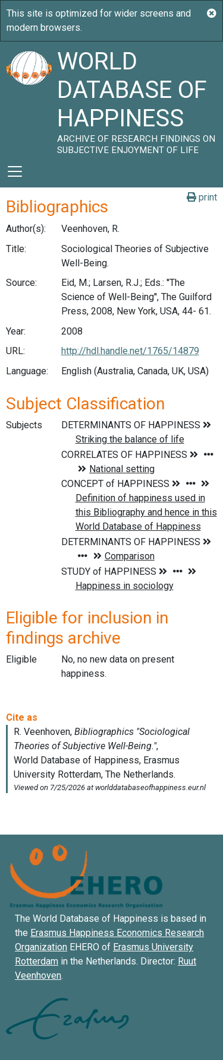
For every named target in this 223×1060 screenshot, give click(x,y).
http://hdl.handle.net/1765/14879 (130, 350)
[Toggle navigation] (15, 171)
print (202, 197)
